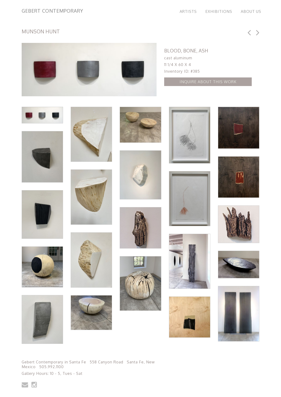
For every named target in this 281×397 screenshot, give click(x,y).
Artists (188, 11)
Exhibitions (218, 11)
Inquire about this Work (208, 81)
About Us (251, 11)
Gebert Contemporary (52, 11)
